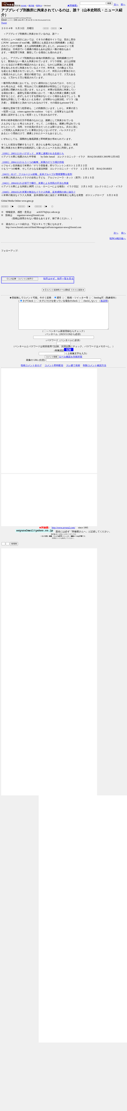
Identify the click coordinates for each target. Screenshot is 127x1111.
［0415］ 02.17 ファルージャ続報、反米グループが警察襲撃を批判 (36, 174)
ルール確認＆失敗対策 (70, 362)
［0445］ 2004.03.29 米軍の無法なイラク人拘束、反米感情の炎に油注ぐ (38, 192)
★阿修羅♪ (72, 5)
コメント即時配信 (54, 370)
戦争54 (39, 6)
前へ (123, 4)
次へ (116, 4)
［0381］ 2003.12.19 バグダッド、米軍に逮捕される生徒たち (32, 153)
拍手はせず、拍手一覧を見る (58, 278)
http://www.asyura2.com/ (63, 533)
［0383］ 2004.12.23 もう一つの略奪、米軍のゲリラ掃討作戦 (32, 162)
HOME (23, 6)
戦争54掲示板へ (118, 238)
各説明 (104, 301)
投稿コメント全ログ (31, 370)
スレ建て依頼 (73, 370)
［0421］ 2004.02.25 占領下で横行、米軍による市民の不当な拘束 (35, 183)
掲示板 (31, 6)
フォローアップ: (9, 250)
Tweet (4, 23)
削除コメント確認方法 (94, 370)
